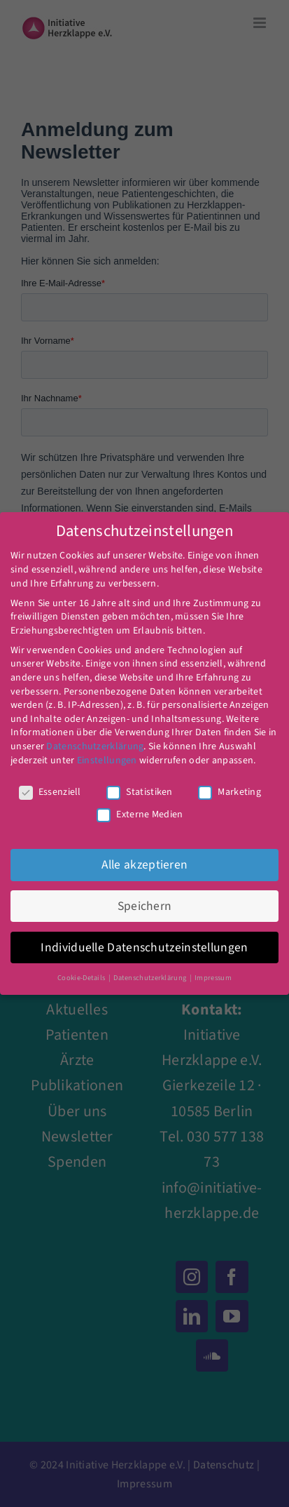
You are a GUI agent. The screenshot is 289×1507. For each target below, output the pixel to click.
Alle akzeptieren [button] (144, 864)
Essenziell (50, 792)
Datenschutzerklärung (94, 746)
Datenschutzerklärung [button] (150, 977)
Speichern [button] (145, 906)
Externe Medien (140, 815)
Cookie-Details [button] (82, 977)
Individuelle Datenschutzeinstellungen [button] (144, 947)
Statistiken (139, 792)
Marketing (229, 792)
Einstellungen (107, 761)
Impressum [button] (213, 977)
